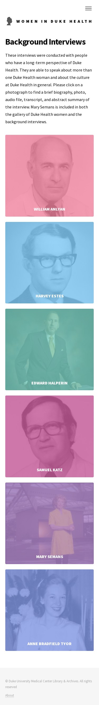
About (9, 695)
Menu (88, 8)
